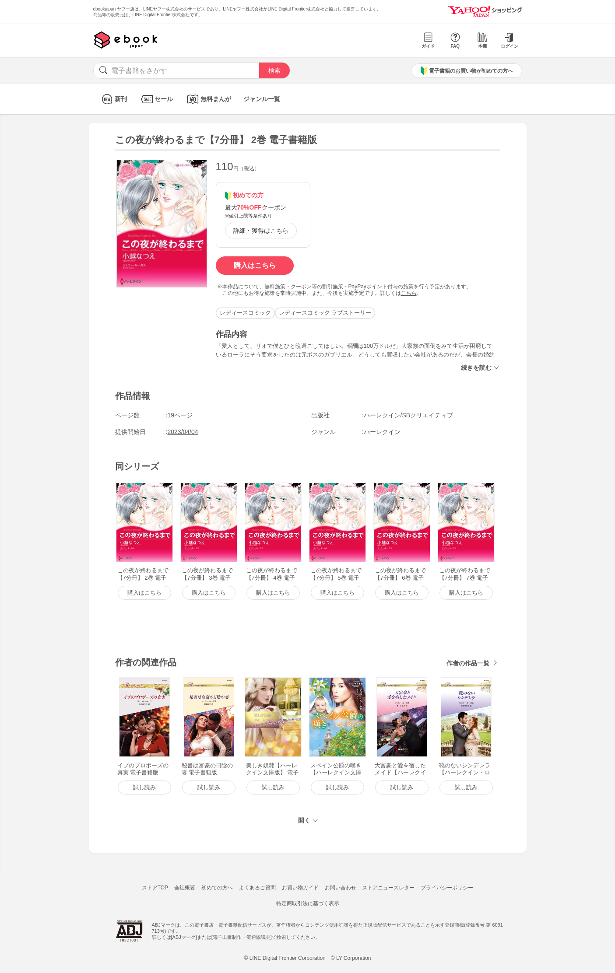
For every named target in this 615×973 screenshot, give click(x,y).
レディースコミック (245, 312)
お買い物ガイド (300, 888)
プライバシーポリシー (447, 888)
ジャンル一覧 (261, 98)
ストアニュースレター (388, 888)
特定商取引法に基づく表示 (307, 903)
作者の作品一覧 (467, 663)
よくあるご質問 (257, 888)
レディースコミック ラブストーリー (325, 312)
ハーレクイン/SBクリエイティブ (408, 415)
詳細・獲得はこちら (260, 230)
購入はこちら (255, 265)
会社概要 (184, 888)
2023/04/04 (183, 431)
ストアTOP (155, 888)
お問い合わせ (340, 888)
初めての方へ (217, 888)
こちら (409, 293)
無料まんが (208, 99)
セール (156, 99)
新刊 (113, 99)
